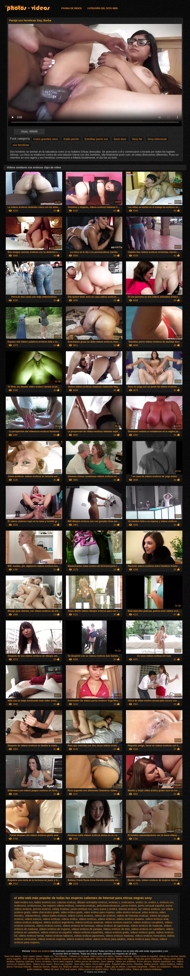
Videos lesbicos (167, 964)
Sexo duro (120, 139)
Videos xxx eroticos (14, 6)
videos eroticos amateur (130, 919)
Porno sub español (63, 964)
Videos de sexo (51, 969)
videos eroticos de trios (116, 929)
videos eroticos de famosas (78, 925)
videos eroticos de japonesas (112, 925)
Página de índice (71, 8)
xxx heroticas (21, 144)
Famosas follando (23, 966)
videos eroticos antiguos (28, 922)
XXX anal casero (68, 969)
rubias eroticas (60, 908)
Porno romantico (43, 961)
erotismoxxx (34, 905)
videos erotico (69, 919)
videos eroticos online (79, 939)
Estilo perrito (71, 139)
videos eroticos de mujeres (54, 929)
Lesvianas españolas (137, 966)
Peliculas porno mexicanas (148, 959)
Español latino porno (122, 964)
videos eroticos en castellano (148, 929)
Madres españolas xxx (164, 961)
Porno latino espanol (63, 961)
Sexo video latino (82, 964)
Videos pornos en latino (101, 956)
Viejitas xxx (56, 966)
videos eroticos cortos (48, 925)
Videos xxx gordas (93, 966)
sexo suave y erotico (105, 908)
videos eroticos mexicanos (150, 935)
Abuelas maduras (123, 956)
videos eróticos (106, 919)
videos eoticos (33, 919)
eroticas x (114, 902)
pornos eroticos (42, 908)
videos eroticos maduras (120, 935)
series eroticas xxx (81, 908)
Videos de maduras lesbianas (147, 969)
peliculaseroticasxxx (108, 905)
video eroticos (150, 912)
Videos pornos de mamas (86, 961)
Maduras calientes (25, 961)
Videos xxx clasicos (105, 959)
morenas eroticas (85, 905)
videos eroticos (87, 919)
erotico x (153, 902)
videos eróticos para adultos (109, 939)
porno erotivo (129, 905)
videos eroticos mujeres (51, 939)
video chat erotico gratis (45, 912)
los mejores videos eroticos (58, 905)
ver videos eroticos (149, 908)
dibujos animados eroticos (92, 902)
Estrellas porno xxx (96, 139)
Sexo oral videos (13, 956)
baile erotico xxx (23, 902)
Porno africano (144, 961)
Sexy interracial (157, 139)
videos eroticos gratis (116, 932)
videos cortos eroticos (80, 915)
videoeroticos (32, 915)
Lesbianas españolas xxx (63, 959)
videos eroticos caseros (118, 922)
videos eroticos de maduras (146, 925)
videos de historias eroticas (132, 915)
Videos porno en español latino (93, 969)
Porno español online (120, 969)
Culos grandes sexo (45, 139)
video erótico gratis (72, 912)
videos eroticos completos (148, 922)
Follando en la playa (79, 956)
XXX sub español (85, 959)
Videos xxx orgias (125, 959)
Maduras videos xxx (73, 966)
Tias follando (61, 956)
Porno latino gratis (101, 964)
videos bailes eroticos (54, 915)
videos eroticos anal (156, 919)
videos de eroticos (105, 915)
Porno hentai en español (146, 956)
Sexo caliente (107, 961)
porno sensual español (151, 905)
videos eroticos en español (56, 932)
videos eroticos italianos (59, 935)
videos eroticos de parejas (87, 929)
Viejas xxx (48, 956)
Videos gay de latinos (114, 966)
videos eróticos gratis (142, 932)
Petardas (138, 964)
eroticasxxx (127, 902)
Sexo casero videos (32, 956)
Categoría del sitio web (102, 8)
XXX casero (29, 959)
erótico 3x (141, 902)
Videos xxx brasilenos (160, 966)
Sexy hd (137, 139)
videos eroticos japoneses (89, 935)
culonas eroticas (66, 902)
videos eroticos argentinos (59, 922)
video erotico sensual (128, 912)
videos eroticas (51, 919)
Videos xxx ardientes (125, 961)
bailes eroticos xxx (44, 902)
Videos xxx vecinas (168, 956)
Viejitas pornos (151, 964)
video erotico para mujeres (99, 912)
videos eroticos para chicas (142, 939)
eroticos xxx (166, 902)
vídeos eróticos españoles (88, 932)
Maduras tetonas (41, 966)
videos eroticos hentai (31, 935)
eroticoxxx (20, 905)
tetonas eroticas (128, 908)
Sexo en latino (43, 959)
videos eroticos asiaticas (89, 922)
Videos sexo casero (43, 964)
